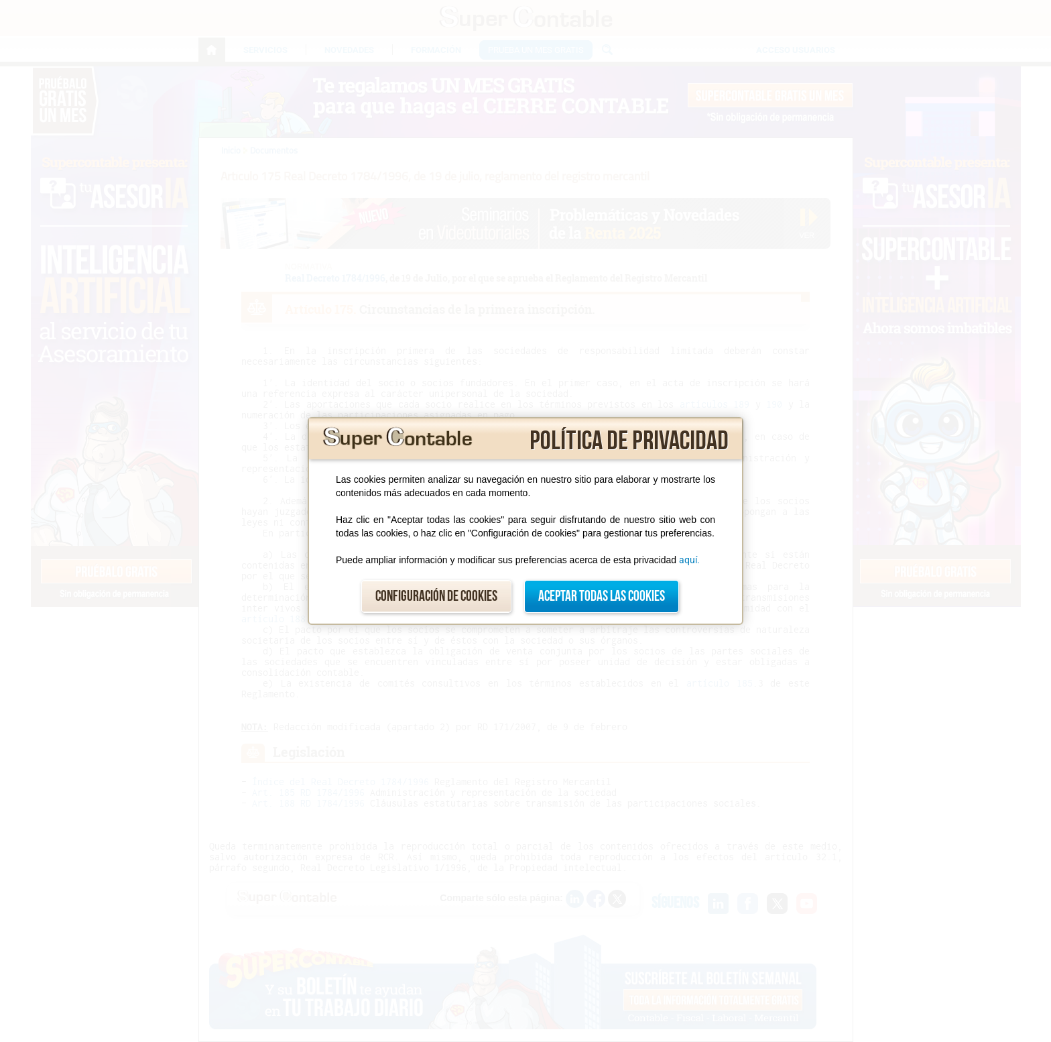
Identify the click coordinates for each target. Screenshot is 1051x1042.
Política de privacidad (629, 441)
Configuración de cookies (436, 596)
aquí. (689, 560)
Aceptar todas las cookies (601, 596)
